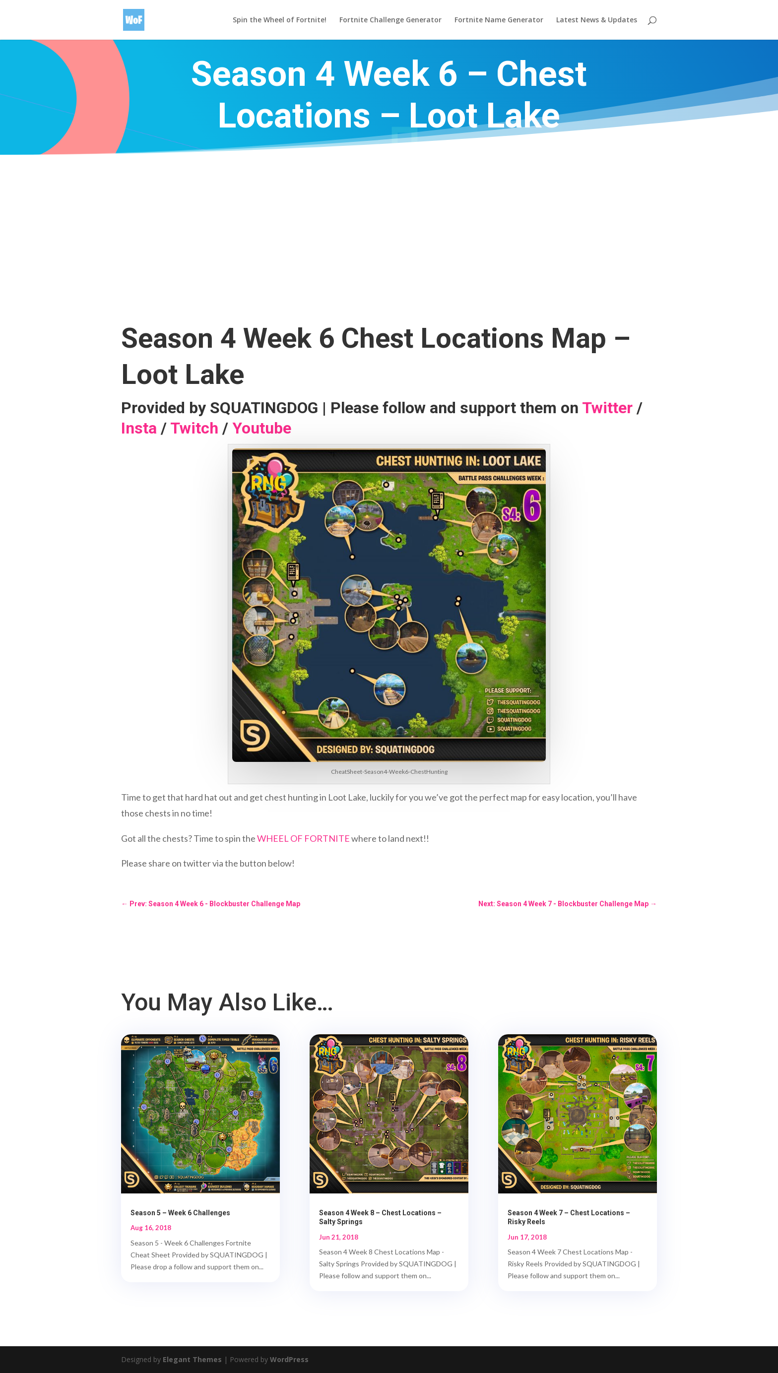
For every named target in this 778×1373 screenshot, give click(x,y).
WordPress (289, 1359)
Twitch (194, 428)
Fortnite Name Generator (498, 20)
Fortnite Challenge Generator (390, 20)
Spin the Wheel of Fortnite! (279, 20)
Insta (139, 428)
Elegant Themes (192, 1359)
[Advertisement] (389, 229)
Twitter (607, 407)
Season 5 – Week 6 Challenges (180, 1213)
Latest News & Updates (596, 20)
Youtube (261, 428)
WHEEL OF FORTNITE (303, 838)
